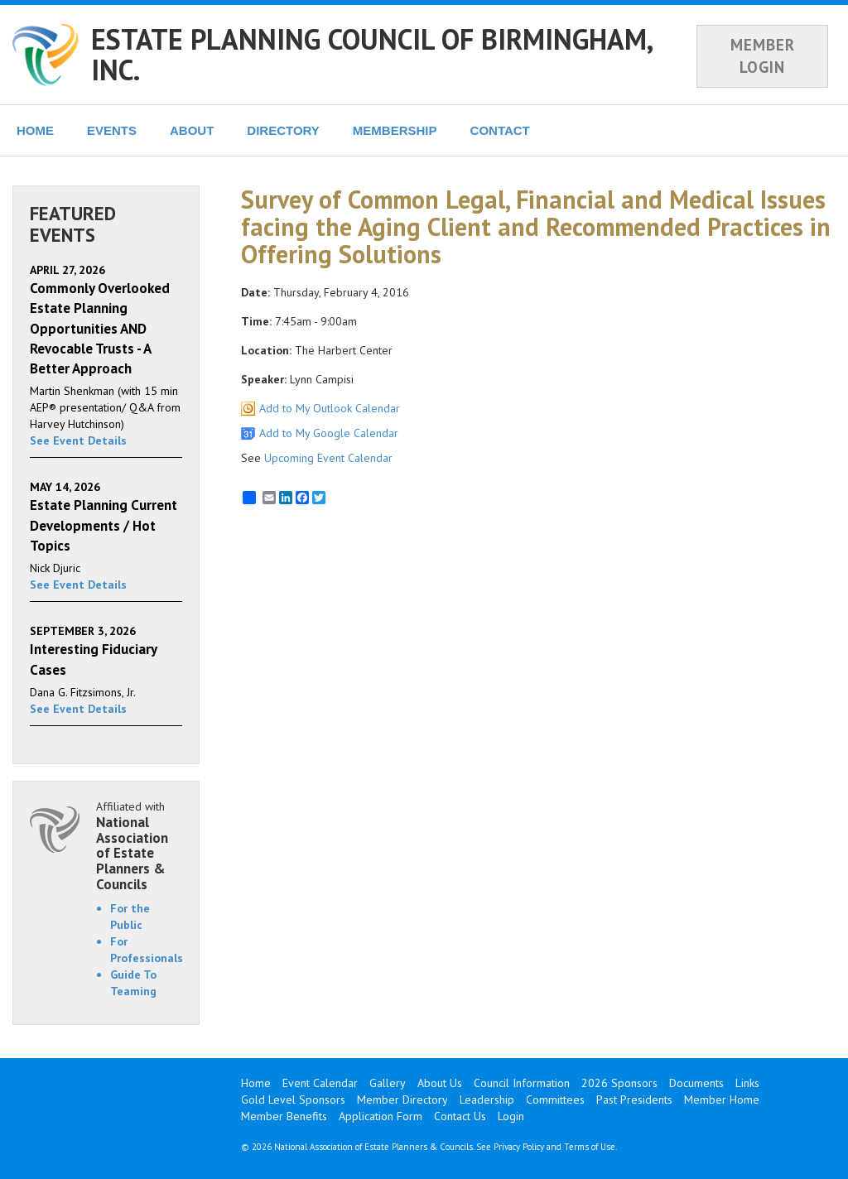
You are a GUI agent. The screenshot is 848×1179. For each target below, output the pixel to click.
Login (511, 1116)
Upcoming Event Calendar (328, 457)
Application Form (380, 1116)
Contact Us (460, 1116)
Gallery (387, 1083)
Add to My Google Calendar (328, 433)
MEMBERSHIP (395, 130)
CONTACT (500, 130)
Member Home (721, 1099)
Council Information (522, 1083)
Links (747, 1083)
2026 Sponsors (619, 1083)
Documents (696, 1083)
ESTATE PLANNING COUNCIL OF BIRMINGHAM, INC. (371, 54)
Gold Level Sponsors (293, 1099)
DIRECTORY (283, 130)
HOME (35, 130)
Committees (555, 1099)
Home (256, 1083)
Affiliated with (139, 845)
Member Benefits (284, 1116)
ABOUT (192, 130)
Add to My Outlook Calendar (329, 408)
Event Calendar (320, 1083)
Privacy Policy (519, 1147)
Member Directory (402, 1099)
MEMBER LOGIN (762, 56)
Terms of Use (589, 1147)
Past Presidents (634, 1099)
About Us (439, 1083)
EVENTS (112, 130)
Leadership (487, 1099)
